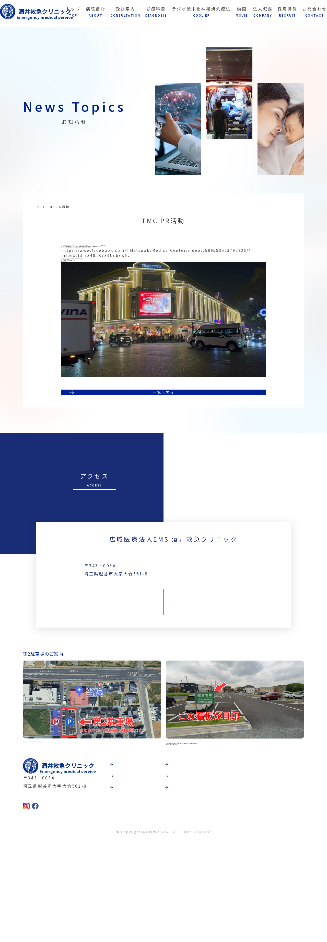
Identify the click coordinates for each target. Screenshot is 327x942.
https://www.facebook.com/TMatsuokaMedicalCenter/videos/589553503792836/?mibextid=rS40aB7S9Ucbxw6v (156, 280)
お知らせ (57, 207)
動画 (212, 850)
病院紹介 (162, 850)
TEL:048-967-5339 (220, 645)
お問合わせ (163, 672)
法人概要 (217, 868)
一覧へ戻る (163, 451)
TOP (40, 207)
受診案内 (162, 868)
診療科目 (162, 886)
